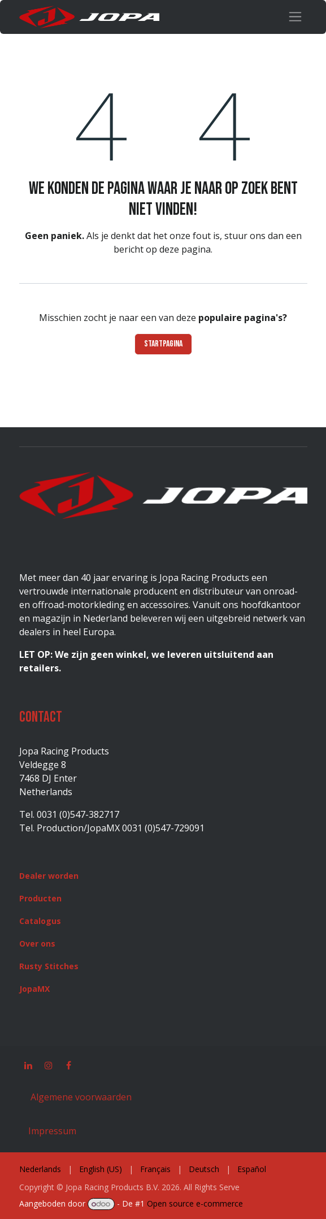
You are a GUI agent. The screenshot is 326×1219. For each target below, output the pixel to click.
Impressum (52, 1131)
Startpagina (163, 344)
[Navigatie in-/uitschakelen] (295, 17)
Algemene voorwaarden (80, 1097)
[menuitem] (40, 1169)
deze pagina (185, 249)
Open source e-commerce (195, 1203)
